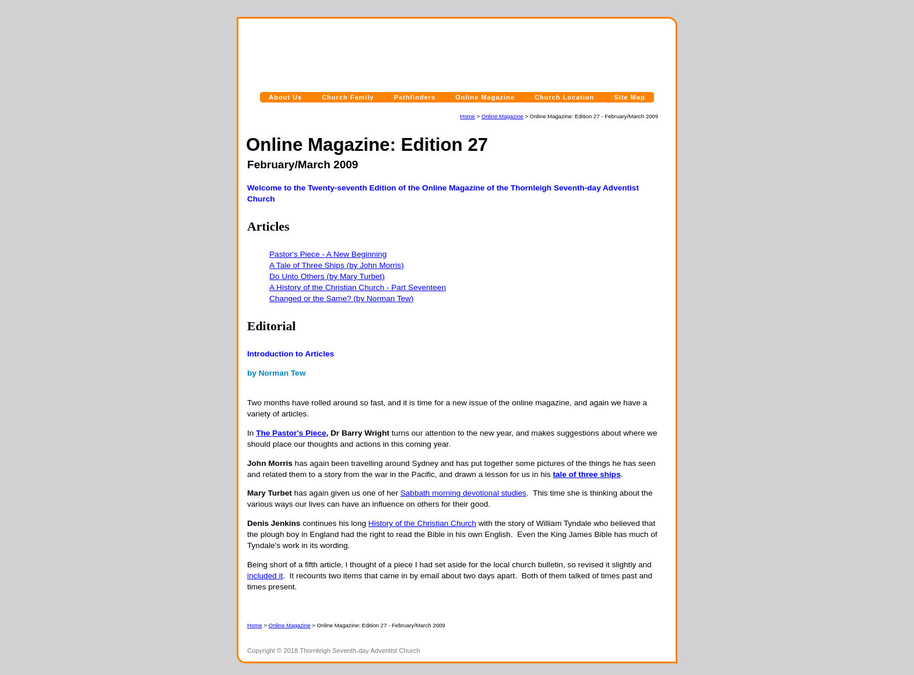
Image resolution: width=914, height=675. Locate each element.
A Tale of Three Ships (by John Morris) (336, 265)
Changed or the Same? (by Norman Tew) (341, 298)
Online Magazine (485, 97)
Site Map (629, 97)
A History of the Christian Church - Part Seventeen (357, 287)
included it (265, 575)
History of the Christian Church (422, 523)
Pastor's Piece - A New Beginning (327, 254)
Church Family (348, 97)
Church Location (564, 97)
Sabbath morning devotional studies (463, 493)
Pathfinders (415, 97)
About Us (285, 97)
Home (467, 116)
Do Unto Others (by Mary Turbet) (327, 276)
